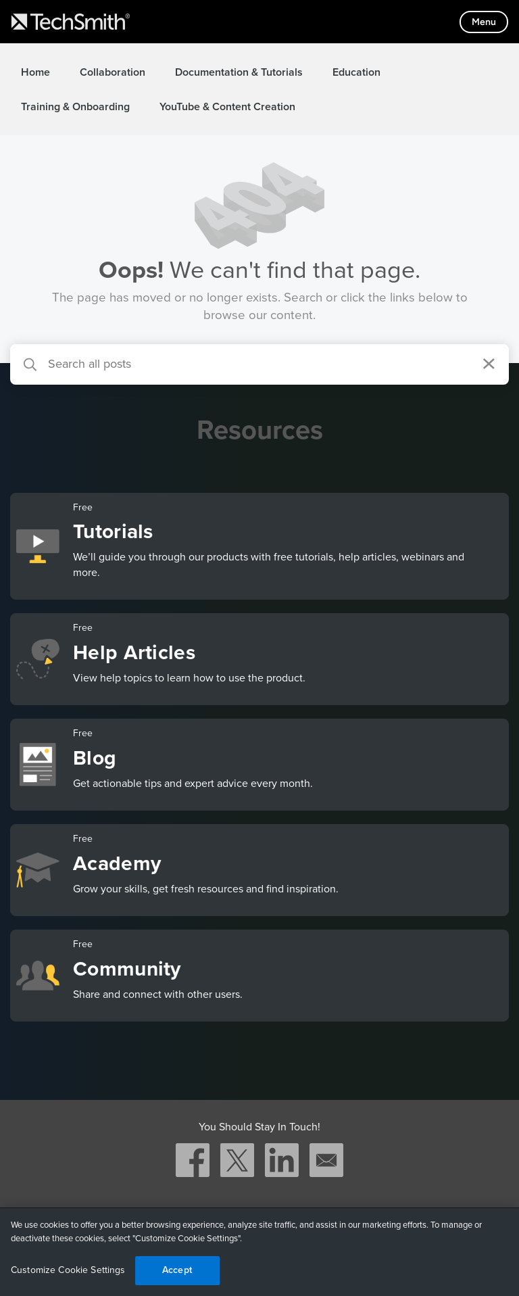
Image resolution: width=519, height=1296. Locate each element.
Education (356, 72)
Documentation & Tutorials (239, 72)
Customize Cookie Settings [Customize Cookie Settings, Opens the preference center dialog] (68, 1270)
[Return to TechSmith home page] (70, 21)
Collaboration (112, 72)
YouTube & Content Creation (227, 107)
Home (35, 72)
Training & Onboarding (75, 107)
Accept (177, 1270)
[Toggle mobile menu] (484, 22)
